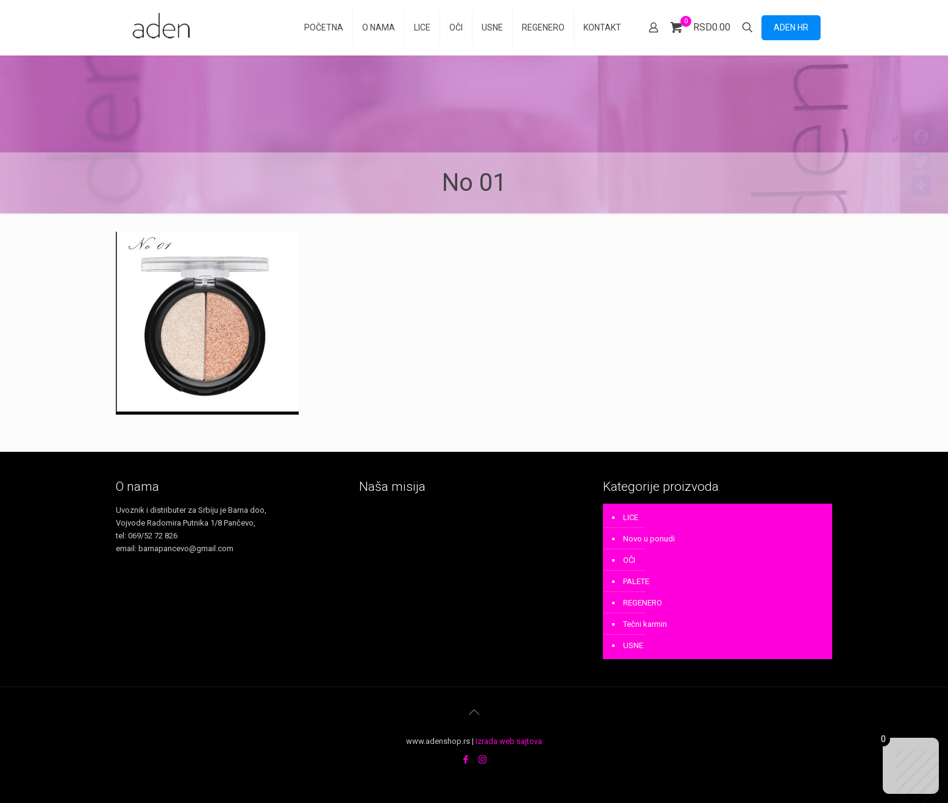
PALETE (636, 581)
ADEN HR (791, 27)
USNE (633, 645)
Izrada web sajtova (509, 741)
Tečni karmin (645, 624)
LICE (630, 517)
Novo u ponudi (649, 538)
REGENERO (642, 602)
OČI (629, 560)
